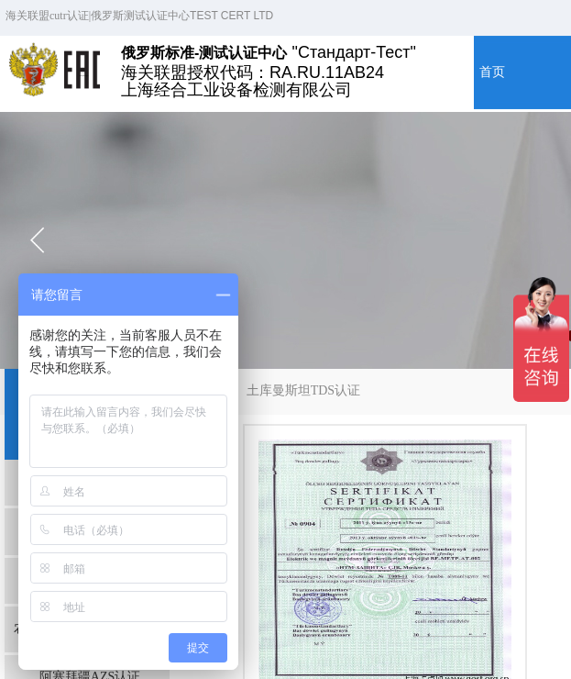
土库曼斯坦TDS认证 (303, 390)
